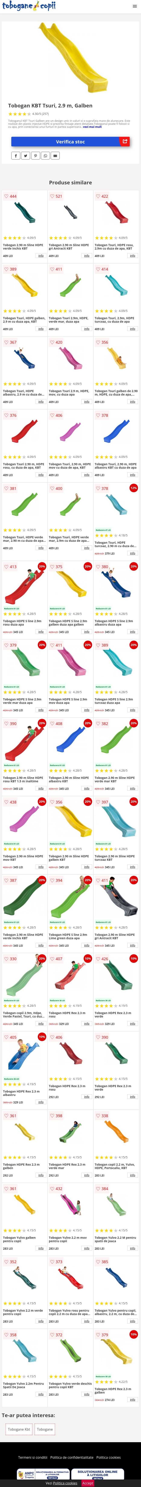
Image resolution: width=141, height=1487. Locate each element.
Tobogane (45, 1429)
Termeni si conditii (32, 1457)
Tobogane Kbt (19, 1429)
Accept (88, 1483)
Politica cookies (108, 1457)
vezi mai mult (92, 127)
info (41, 255)
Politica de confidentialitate (71, 1457)
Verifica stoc (93, 141)
